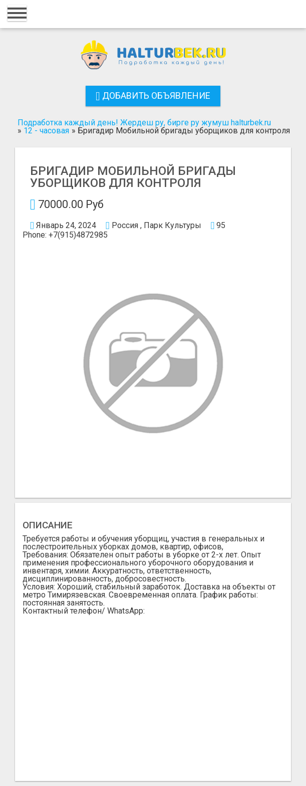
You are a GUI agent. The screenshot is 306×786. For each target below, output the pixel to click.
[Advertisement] (153, 690)
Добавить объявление (153, 95)
